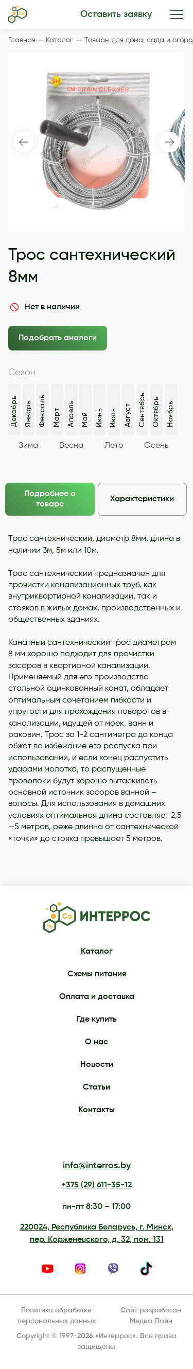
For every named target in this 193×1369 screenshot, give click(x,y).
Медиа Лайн (151, 1321)
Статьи (96, 1087)
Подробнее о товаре (50, 499)
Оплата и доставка (96, 997)
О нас (96, 1042)
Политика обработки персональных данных (56, 1316)
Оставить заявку (116, 14)
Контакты (96, 1110)
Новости (96, 1065)
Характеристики (142, 499)
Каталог (97, 951)
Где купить (97, 1019)
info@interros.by (97, 1165)
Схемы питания (96, 974)
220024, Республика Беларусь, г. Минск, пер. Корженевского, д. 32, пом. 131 (96, 1233)
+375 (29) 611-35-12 (96, 1185)
